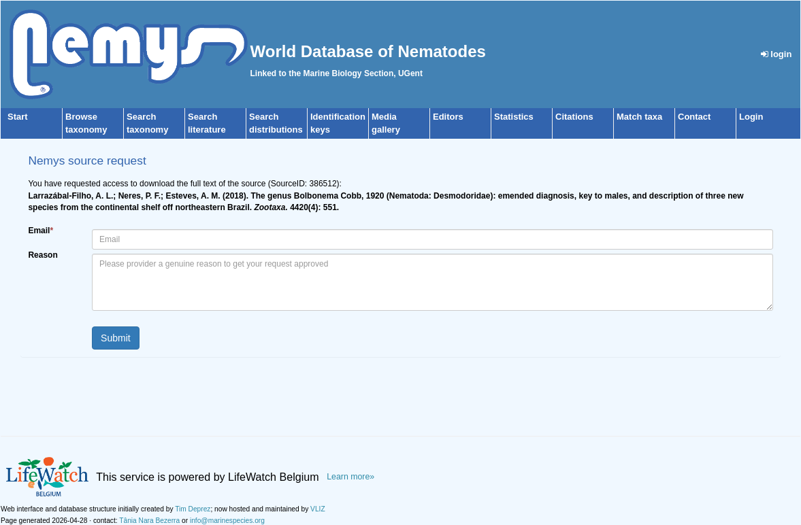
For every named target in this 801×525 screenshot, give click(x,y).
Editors (448, 117)
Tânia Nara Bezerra (149, 520)
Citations (574, 117)
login (776, 54)
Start (17, 117)
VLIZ (317, 509)
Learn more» (350, 476)
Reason (42, 255)
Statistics (514, 117)
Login (751, 117)
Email (40, 230)
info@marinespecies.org (227, 520)
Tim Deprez (192, 509)
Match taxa (639, 117)
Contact (694, 117)
